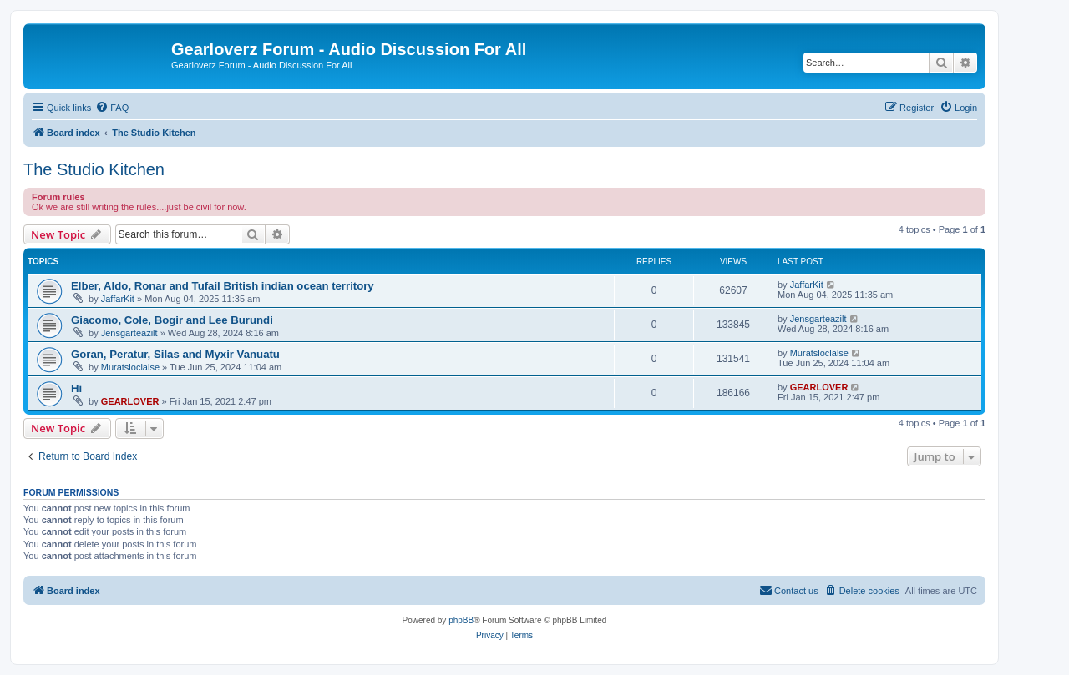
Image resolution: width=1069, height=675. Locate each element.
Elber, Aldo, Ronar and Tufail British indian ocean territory (222, 286)
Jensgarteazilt (129, 333)
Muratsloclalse (130, 367)
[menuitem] (112, 108)
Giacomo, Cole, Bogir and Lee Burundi (172, 320)
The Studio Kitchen (94, 169)
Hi (76, 388)
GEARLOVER (130, 401)
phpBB (461, 620)
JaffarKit (117, 299)
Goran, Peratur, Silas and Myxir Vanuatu (175, 354)
